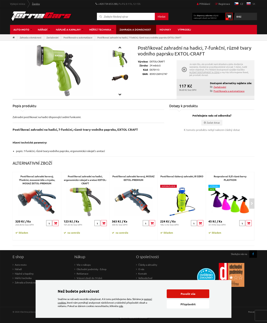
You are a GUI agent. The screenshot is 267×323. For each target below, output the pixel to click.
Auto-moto (21, 29)
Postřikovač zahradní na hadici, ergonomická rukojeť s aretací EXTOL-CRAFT (85, 180)
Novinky (165, 29)
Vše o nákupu (84, 264)
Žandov (36, 3)
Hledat (162, 16)
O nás (141, 269)
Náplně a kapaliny (68, 29)
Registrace (224, 3)
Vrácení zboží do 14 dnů (89, 277)
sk (254, 3)
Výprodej (184, 29)
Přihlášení (204, 3)
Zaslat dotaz (213, 122)
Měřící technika (100, 29)
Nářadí (42, 29)
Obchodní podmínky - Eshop (91, 269)
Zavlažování (52, 37)
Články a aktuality (147, 264)
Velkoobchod (145, 277)
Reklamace (82, 273)
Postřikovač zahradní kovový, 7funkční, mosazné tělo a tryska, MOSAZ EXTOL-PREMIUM (37, 180)
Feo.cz (251, 312)
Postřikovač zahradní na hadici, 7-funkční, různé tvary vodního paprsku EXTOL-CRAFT (139, 37)
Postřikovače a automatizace (78, 37)
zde (121, 305)
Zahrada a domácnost (135, 29)
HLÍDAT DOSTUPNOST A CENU (204, 72)
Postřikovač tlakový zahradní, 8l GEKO (181, 176)
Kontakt (142, 273)
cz (241, 3)
